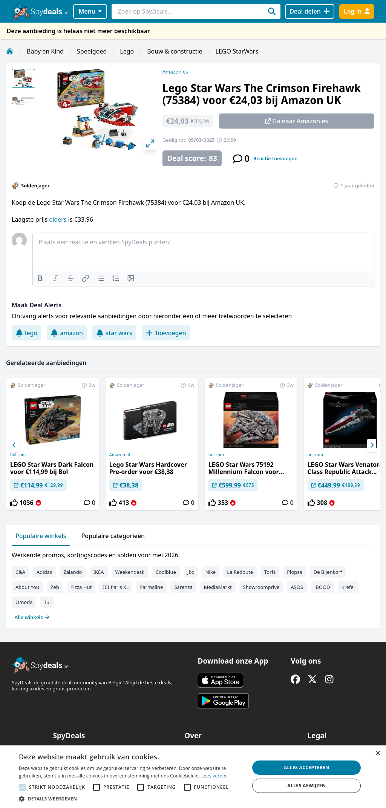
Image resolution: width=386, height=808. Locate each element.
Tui (47, 602)
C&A (20, 572)
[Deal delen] (309, 11)
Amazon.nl (119, 454)
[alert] (193, 776)
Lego (127, 51)
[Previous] (14, 445)
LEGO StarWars (237, 51)
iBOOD (322, 587)
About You (27, 587)
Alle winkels (32, 617)
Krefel (348, 587)
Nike (210, 572)
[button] (131, 798)
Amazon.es (175, 71)
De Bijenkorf (328, 572)
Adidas (44, 572)
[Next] (371, 445)
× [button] (377, 753)
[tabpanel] (193, 584)
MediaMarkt (218, 587)
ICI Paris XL (116, 587)
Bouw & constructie (174, 51)
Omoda (23, 602)
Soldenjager (35, 185)
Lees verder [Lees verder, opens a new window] (214, 776)
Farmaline (151, 587)
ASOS (297, 587)
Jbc (190, 572)
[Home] (10, 51)
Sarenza (183, 587)
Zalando (72, 572)
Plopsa (294, 572)
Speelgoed (92, 51)
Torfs (270, 572)
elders (57, 219)
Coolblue (166, 572)
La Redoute (240, 572)
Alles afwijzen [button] (306, 785)
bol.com (18, 454)
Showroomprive (261, 587)
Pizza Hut (81, 587)
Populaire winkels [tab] (40, 536)
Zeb (55, 587)
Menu (90, 11)
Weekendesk (129, 572)
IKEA (98, 572)
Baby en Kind (45, 51)
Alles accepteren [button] (306, 767)
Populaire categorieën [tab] (113, 536)
